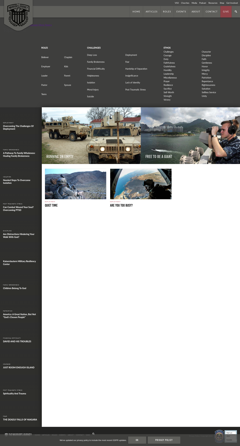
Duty (166, 59)
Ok (137, 440)
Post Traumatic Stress (135, 89)
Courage (167, 55)
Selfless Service (209, 92)
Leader (44, 75)
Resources (213, 3)
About (196, 11)
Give (226, 11)
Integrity (206, 70)
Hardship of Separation (136, 68)
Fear (127, 61)
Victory (167, 99)
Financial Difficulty (96, 68)
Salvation (206, 88)
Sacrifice (168, 88)
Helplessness (93, 75)
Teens (44, 94)
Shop (222, 3)
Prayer (167, 81)
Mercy (205, 73)
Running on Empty (59, 156)
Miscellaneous (170, 77)
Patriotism (206, 77)
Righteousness (208, 85)
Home (136, 11)
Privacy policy (164, 440)
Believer (45, 57)
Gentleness (207, 62)
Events (181, 11)
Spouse (67, 85)
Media (194, 3)
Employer (45, 66)
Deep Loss (92, 54)
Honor (205, 66)
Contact (212, 11)
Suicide (90, 96)
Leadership (169, 73)
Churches (185, 3)
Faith (204, 59)
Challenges (169, 51)
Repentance (207, 81)
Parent (67, 75)
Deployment (131, 54)
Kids (66, 66)
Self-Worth (169, 92)
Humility (168, 70)
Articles (152, 11)
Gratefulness (169, 66)
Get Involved (232, 3)
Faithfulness (169, 62)
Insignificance (131, 75)
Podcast (202, 3)
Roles (167, 11)
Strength (168, 96)
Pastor (44, 85)
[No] (236, 440)
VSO (177, 3)
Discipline (206, 55)
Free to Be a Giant (158, 156)
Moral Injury (93, 89)
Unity (204, 96)
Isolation (91, 82)
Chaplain (68, 57)
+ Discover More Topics (39, 25)
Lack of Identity (132, 82)
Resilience (168, 85)
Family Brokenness (96, 61)
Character (206, 51)
